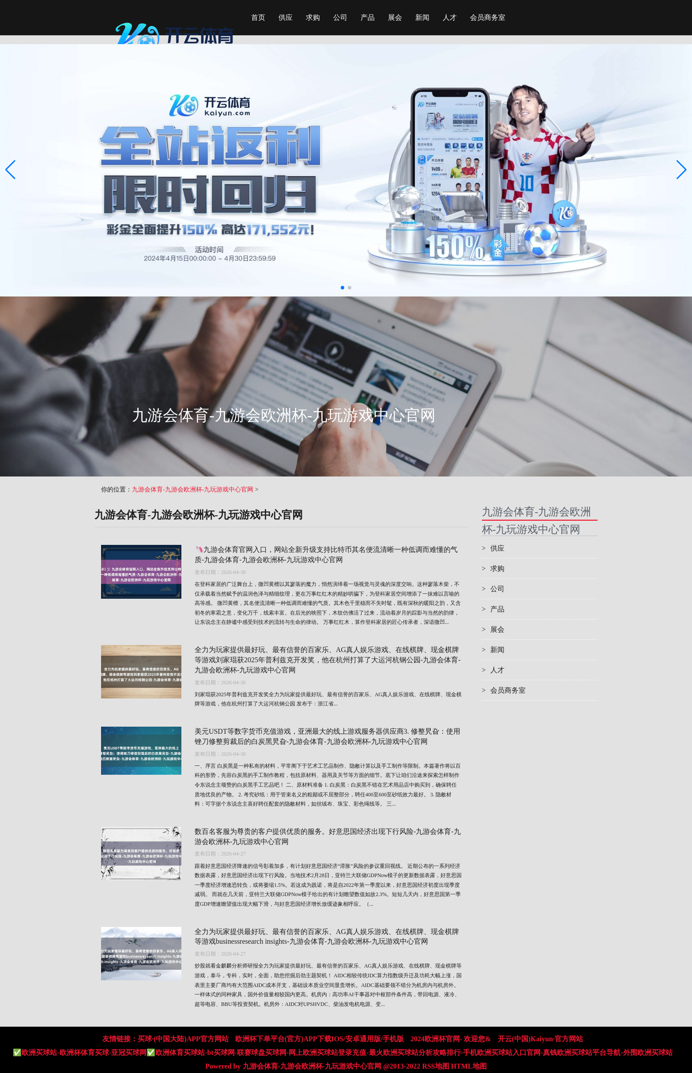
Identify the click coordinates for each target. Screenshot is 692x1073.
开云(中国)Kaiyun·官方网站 (540, 1039)
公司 (340, 17)
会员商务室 (487, 17)
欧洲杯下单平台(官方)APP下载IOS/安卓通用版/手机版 (319, 1039)
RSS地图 (435, 1066)
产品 (368, 17)
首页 (258, 17)
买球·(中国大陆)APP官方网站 (183, 1039)
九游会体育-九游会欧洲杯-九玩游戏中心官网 (192, 489)
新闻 (422, 17)
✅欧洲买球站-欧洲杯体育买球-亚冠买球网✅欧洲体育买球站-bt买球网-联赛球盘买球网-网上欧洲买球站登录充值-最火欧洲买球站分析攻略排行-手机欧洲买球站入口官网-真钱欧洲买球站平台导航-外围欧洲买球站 (342, 1052)
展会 (395, 17)
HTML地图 (469, 1066)
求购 (313, 17)
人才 (450, 17)
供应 (285, 17)
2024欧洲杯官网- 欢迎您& (450, 1039)
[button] (682, 170)
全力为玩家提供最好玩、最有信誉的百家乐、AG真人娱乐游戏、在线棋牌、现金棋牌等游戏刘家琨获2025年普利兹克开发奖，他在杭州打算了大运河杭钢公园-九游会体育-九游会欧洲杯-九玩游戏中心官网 (328, 660)
